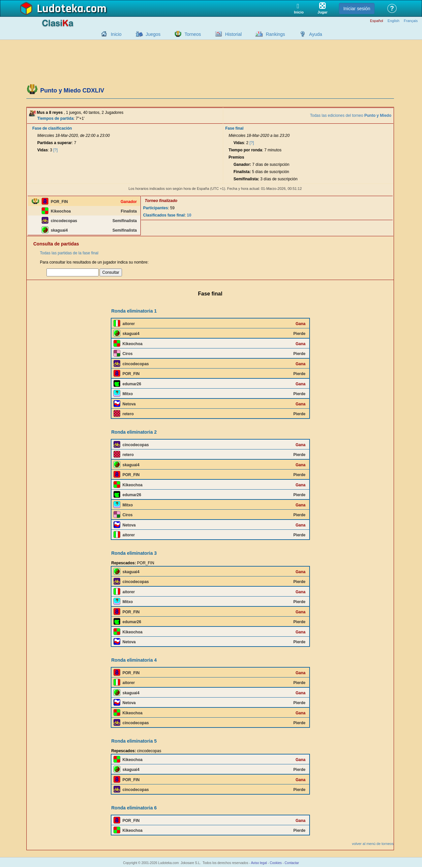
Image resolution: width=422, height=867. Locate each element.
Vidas (42, 150)
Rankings (275, 34)
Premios (236, 157)
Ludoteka (60, 9)
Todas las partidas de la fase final (69, 253)
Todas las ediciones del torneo (350, 115)
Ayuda (315, 34)
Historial (233, 34)
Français (411, 21)
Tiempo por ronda (245, 150)
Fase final (234, 128)
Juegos (153, 34)
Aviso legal (259, 863)
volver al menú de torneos (373, 844)
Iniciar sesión (356, 8)
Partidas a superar (54, 142)
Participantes (155, 208)
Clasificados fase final (164, 215)
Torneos (193, 34)
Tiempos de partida (55, 118)
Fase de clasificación (52, 128)
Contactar (292, 863)
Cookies (276, 863)
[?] (55, 150)
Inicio (116, 34)
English (393, 21)
